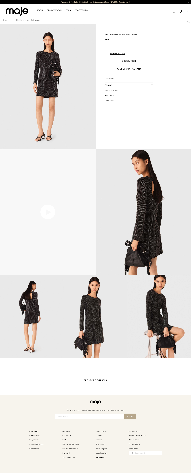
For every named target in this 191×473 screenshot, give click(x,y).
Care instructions (111, 90)
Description (109, 78)
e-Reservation (129, 61)
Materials (108, 85)
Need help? (110, 100)
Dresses (6, 20)
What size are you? (117, 54)
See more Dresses (95, 380)
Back (189, 22)
